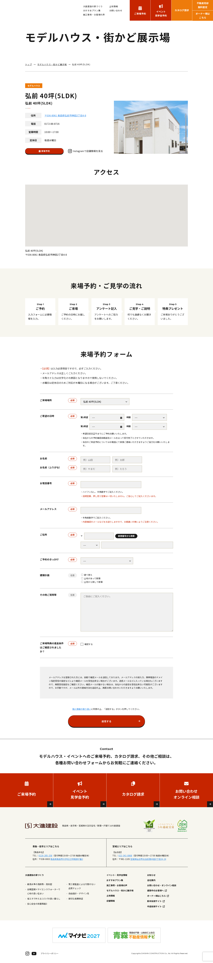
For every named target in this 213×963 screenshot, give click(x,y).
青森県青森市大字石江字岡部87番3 (66, 859)
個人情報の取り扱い (81, 709)
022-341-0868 (125, 855)
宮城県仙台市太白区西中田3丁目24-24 (148, 859)
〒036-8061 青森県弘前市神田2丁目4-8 (65, 115)
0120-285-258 (45, 855)
